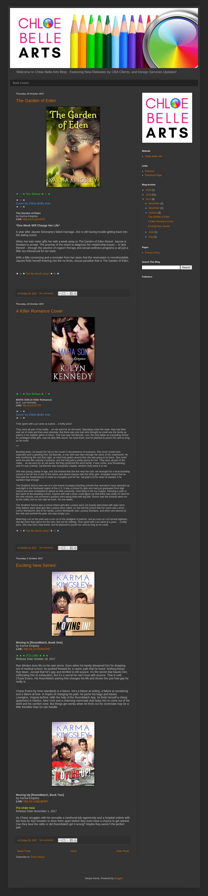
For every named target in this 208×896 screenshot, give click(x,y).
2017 (149, 199)
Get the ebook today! (38, 273)
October (153, 212)
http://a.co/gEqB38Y (35, 801)
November (154, 208)
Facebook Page (153, 175)
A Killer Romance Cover (39, 311)
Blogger (118, 878)
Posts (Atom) (37, 857)
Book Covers (21, 82)
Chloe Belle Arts (153, 156)
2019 (149, 190)
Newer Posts (24, 851)
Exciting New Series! (36, 565)
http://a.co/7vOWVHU (36, 649)
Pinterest (149, 171)
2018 (149, 194)
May (151, 236)
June (151, 232)
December (154, 203)
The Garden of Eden (36, 100)
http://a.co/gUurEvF (34, 219)
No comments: (46, 293)
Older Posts (122, 851)
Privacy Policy (152, 252)
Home (73, 851)
